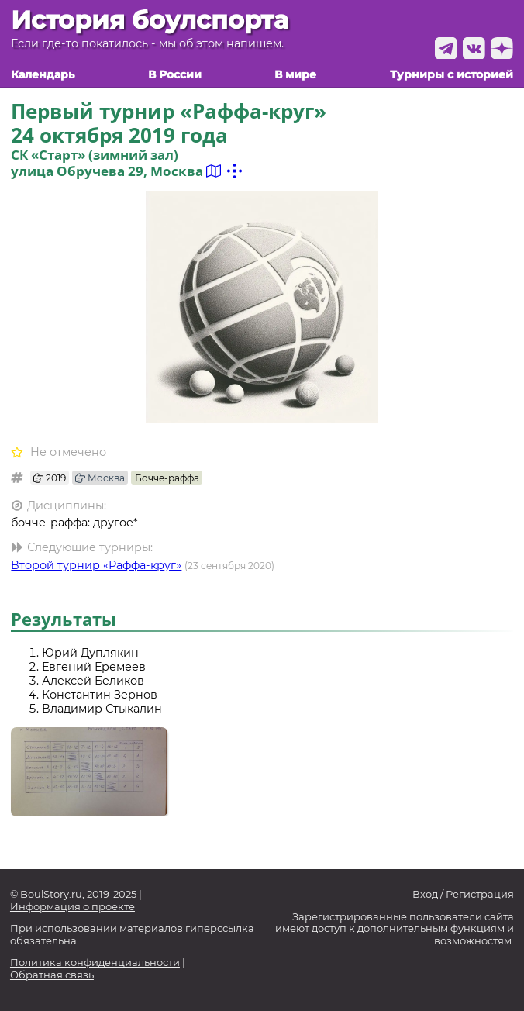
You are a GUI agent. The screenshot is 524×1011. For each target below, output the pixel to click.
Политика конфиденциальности (95, 962)
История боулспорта (149, 20)
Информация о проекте (72, 907)
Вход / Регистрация (463, 894)
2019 (49, 478)
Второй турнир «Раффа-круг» (96, 565)
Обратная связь (52, 975)
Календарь (42, 74)
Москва (100, 478)
